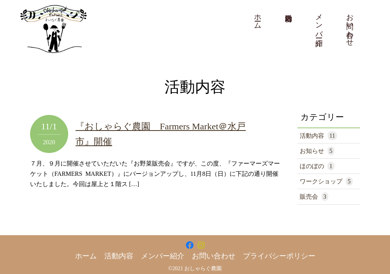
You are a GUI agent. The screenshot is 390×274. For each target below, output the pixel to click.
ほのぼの (317, 166)
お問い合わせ (350, 26)
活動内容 (318, 135)
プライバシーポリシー (279, 256)
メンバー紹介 (319, 21)
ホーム (258, 17)
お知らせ (317, 151)
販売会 (314, 196)
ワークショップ (326, 181)
